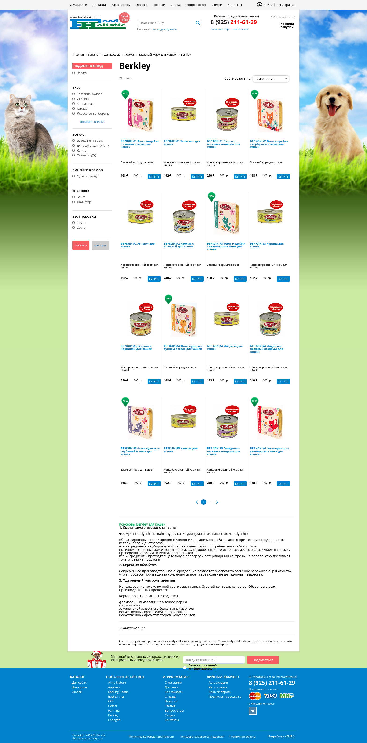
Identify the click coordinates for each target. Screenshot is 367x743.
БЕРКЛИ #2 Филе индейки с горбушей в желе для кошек (269, 144)
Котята (82, 150)
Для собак (86, 41)
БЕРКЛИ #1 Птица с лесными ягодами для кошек (223, 144)
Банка (81, 197)
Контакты (235, 5)
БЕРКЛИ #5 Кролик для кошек (181, 450)
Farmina (114, 710)
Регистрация (286, 5)
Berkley (82, 73)
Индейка (83, 98)
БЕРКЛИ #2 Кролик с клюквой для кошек (179, 245)
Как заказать (120, 5)
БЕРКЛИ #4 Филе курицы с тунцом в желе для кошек (183, 348)
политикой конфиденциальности (203, 666)
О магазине (78, 5)
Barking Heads (118, 692)
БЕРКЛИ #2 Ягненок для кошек (138, 245)
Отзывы (141, 5)
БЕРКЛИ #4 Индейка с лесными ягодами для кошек (266, 349)
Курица (82, 108)
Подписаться (263, 660)
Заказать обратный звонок (229, 29)
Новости (159, 5)
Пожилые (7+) (86, 155)
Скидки (217, 5)
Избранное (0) (285, 17)
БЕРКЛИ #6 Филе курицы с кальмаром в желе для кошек (269, 451)
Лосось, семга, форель (93, 113)
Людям (146, 41)
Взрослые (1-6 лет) (90, 140)
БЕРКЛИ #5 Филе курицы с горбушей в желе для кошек (140, 451)
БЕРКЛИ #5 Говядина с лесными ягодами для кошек (223, 451)
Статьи (176, 5)
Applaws (114, 687)
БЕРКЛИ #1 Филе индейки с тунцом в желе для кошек (140, 144)
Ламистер (84, 201)
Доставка (99, 5)
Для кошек (117, 41)
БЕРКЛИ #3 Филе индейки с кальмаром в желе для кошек (226, 246)
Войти (268, 5)
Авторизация (218, 682)
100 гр (81, 222)
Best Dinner (116, 696)
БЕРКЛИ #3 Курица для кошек (267, 245)
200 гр (81, 227)
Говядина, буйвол (89, 93)
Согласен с (203, 667)
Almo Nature (117, 682)
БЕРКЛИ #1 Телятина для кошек (182, 143)
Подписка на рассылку (225, 696)
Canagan (114, 720)
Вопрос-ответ (196, 5)
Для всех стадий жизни (93, 145)
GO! (110, 701)
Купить (154, 176)
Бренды (171, 41)
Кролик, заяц (86, 103)
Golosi (112, 706)
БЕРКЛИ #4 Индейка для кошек (225, 348)
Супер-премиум (88, 176)
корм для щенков (165, 29)
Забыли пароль (220, 692)
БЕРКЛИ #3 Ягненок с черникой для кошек (136, 348)
